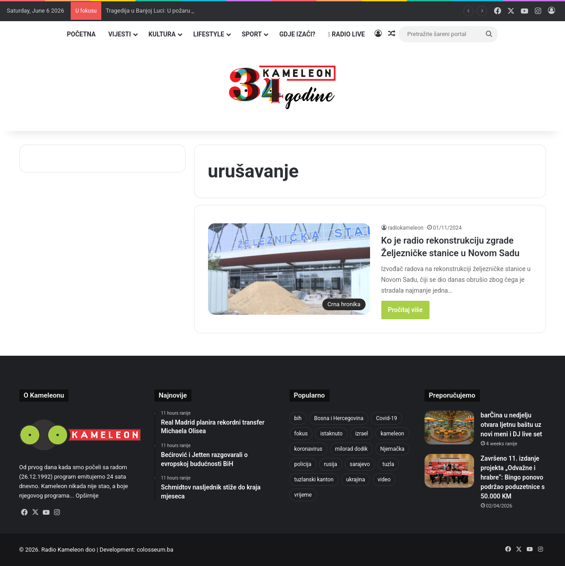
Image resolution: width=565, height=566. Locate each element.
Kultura (162, 34)
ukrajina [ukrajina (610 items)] (355, 479)
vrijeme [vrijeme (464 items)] (303, 495)
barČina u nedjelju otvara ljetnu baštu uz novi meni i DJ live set (511, 425)
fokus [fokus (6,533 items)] (301, 433)
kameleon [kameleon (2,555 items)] (392, 433)
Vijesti (119, 34)
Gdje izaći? (297, 34)
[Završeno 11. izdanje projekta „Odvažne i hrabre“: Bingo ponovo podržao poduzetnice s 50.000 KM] (449, 471)
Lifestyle (208, 34)
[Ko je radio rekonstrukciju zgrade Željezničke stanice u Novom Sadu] (289, 269)
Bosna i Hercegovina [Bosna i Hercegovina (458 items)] (338, 418)
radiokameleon (406, 228)
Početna (81, 34)
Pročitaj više (405, 309)
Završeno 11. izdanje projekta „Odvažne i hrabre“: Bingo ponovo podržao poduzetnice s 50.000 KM (513, 477)
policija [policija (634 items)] (303, 464)
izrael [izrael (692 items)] (361, 433)
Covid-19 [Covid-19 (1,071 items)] (386, 418)
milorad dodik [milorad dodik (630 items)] (351, 449)
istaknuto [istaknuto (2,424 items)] (331, 433)
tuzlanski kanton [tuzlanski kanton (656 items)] (314, 479)
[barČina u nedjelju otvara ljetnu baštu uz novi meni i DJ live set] (449, 427)
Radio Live (346, 34)
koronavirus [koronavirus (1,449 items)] (308, 449)
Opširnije (87, 495)
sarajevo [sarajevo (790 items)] (360, 464)
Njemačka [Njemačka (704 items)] (392, 449)
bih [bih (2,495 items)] (298, 418)
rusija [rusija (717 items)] (330, 464)
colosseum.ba (155, 549)
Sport (252, 34)
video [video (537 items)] (384, 479)
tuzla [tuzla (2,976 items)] (388, 464)
